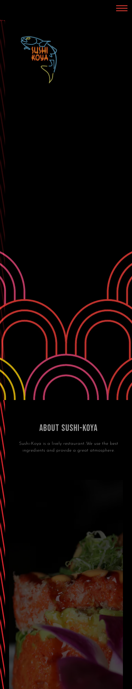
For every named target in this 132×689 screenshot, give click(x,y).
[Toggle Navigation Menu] (122, 8)
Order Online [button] (66, 683)
